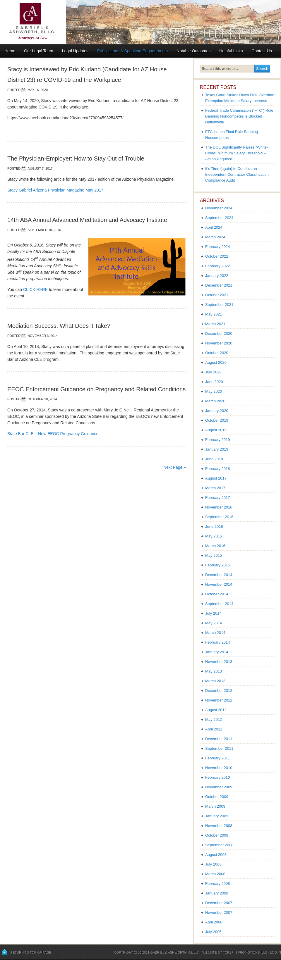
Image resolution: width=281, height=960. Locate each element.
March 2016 (215, 546)
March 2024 (215, 237)
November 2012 (218, 700)
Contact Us (261, 51)
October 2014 (216, 594)
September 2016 (219, 517)
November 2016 (218, 507)
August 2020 (216, 362)
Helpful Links (231, 51)
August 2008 (216, 854)
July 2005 (213, 932)
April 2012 (213, 729)
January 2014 (216, 652)
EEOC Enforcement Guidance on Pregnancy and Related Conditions (96, 389)
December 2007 (218, 903)
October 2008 (216, 835)
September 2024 (219, 218)
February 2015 (217, 565)
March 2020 (215, 401)
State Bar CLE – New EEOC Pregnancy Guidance (52, 433)
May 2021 (213, 314)
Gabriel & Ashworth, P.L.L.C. (175, 952)
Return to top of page (30, 952)
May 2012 (213, 719)
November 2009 (218, 787)
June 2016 (214, 526)
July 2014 (213, 613)
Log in (275, 952)
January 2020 (216, 411)
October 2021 (216, 295)
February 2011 (217, 758)
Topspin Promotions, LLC (245, 952)
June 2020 (214, 382)
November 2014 (218, 584)
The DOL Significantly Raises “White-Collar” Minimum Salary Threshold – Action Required (236, 153)
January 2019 (216, 449)
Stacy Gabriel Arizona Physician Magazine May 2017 (55, 190)
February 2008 (217, 883)
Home (9, 51)
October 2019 (216, 420)
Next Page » (174, 467)
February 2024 (217, 246)
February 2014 (217, 642)
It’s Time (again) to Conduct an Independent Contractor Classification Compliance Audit (237, 174)
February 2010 (217, 777)
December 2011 (218, 739)
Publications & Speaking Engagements (132, 51)
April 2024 (213, 227)
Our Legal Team (38, 51)
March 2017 (215, 488)
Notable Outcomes (193, 51)
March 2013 (215, 681)
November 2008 (218, 825)
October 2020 (216, 353)
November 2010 (218, 768)
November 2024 (218, 208)
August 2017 (216, 478)
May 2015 (213, 555)
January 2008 (216, 893)
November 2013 (218, 661)
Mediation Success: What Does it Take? (58, 326)
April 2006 (213, 922)
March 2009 (215, 806)
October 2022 (216, 256)
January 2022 (216, 275)
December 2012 (218, 690)
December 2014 (218, 575)
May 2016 (213, 536)
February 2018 (217, 468)
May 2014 (213, 623)
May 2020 (213, 391)
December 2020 (218, 333)
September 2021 (219, 304)
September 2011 (219, 748)
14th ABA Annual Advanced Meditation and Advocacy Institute (87, 220)
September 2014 (219, 603)
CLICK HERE (35, 289)
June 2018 (214, 459)
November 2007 (218, 912)
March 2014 (215, 632)
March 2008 (215, 874)
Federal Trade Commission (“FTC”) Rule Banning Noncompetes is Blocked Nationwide (239, 116)
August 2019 (216, 430)
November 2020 (218, 343)
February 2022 (217, 266)
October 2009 (216, 796)
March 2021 (215, 324)
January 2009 (216, 816)
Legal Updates (75, 51)
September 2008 (219, 845)
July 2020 (213, 372)
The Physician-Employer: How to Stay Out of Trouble (75, 158)
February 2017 (217, 497)
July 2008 (213, 864)
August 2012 (216, 710)
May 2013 (213, 671)
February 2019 (217, 439)
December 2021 (218, 285)
